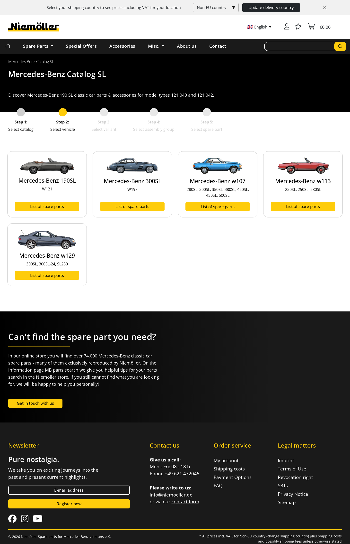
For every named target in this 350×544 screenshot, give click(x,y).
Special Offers (81, 46)
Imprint (286, 460)
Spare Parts (36, 46)
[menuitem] (31, 62)
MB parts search (61, 370)
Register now (69, 503)
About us (187, 46)
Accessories (122, 46)
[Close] (325, 7)
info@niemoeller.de (171, 495)
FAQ (218, 485)
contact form (185, 501)
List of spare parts (47, 206)
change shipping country (287, 536)
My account (226, 460)
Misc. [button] (154, 46)
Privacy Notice (293, 494)
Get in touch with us (35, 403)
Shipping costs (229, 469)
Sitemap (287, 502)
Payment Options (233, 477)
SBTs (283, 485)
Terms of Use (292, 469)
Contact (217, 46)
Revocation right (295, 477)
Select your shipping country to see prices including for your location (114, 7)
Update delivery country (271, 7)
